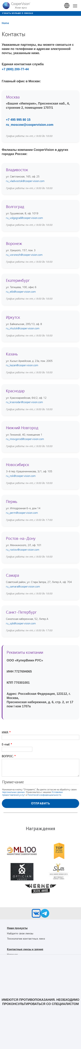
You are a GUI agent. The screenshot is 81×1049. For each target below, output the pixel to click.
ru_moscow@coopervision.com (29, 124)
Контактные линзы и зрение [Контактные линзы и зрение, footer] (25, 949)
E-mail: (6, 744)
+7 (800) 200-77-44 (15, 69)
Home (5, 23)
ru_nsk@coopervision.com (21, 476)
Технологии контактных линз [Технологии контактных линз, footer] (26, 938)
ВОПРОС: (8, 756)
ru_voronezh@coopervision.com (24, 254)
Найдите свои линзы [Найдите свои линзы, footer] (20, 933)
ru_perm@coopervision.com (22, 512)
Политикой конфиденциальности (44, 795)
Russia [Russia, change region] (67, 6)
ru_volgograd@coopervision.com (24, 218)
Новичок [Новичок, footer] (12, 954)
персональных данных (13, 792)
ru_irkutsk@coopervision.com (22, 328)
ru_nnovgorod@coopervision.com (25, 439)
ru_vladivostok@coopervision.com (25, 181)
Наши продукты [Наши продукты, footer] (17, 928)
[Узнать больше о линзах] (40, 13)
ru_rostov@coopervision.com (22, 549)
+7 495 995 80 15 (18, 119)
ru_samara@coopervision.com (23, 586)
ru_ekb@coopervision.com (21, 291)
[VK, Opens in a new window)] (36, 914)
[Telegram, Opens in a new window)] (44, 914)
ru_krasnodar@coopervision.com (24, 402)
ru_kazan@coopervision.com (22, 365)
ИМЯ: (5, 732)
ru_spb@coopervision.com (21, 623)
